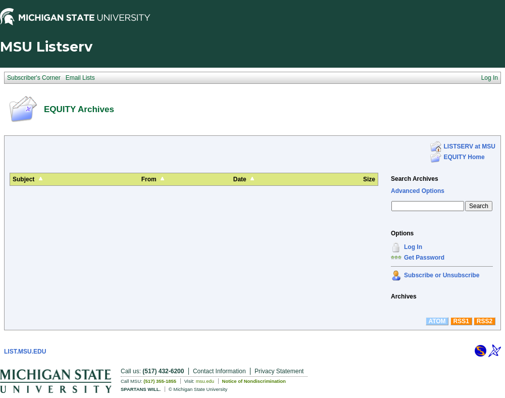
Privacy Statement (279, 371)
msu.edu (205, 381)
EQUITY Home (464, 157)
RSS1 (461, 321)
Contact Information (219, 371)
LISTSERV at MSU (469, 146)
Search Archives (414, 178)
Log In (413, 247)
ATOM (436, 321)
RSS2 (484, 321)
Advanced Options (417, 190)
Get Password (424, 257)
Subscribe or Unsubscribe (441, 275)
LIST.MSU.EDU (25, 351)
